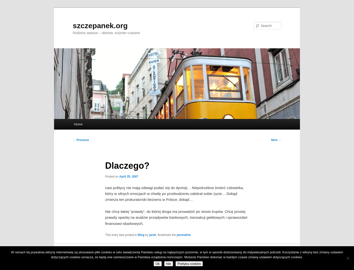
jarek (152, 235)
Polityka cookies (189, 264)
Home (78, 124)
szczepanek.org (100, 26)
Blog (141, 235)
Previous (81, 140)
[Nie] (347, 258)
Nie (168, 264)
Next (276, 140)
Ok (158, 264)
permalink (184, 235)
